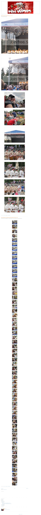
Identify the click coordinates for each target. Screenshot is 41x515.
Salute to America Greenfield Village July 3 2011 (7, 15)
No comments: (8, 486)
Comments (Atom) (5, 489)
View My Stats (20, 514)
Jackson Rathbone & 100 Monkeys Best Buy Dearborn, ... (7, 503)
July (2, 502)
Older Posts (27, 488)
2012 (2, 500)
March (2, 504)
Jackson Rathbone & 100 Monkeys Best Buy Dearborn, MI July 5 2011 (9, 217)
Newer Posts (2, 488)
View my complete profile (7, 509)
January (3, 505)
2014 (2, 499)
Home (14, 488)
